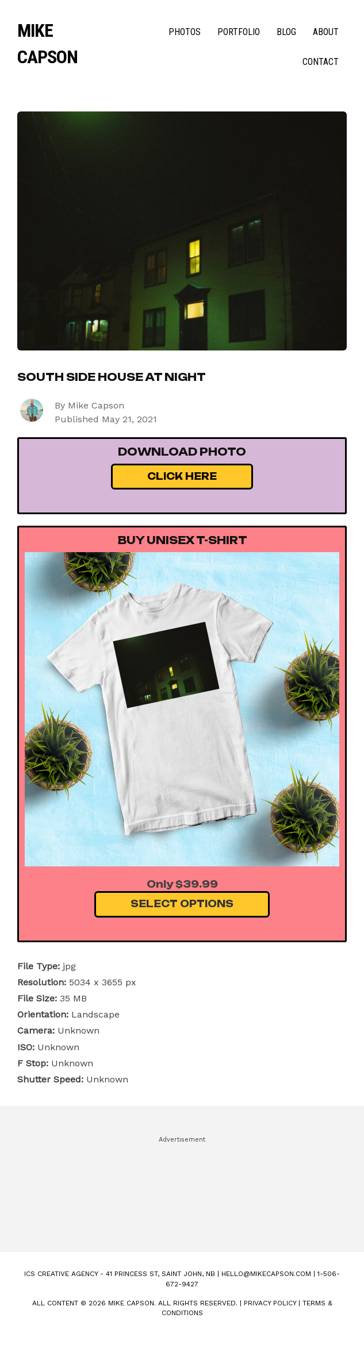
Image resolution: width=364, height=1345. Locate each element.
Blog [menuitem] (286, 31)
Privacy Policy (270, 1303)
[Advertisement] (182, 1188)
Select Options (182, 903)
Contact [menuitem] (320, 61)
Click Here (182, 476)
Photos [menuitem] (184, 31)
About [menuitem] (326, 31)
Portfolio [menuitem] (238, 31)
